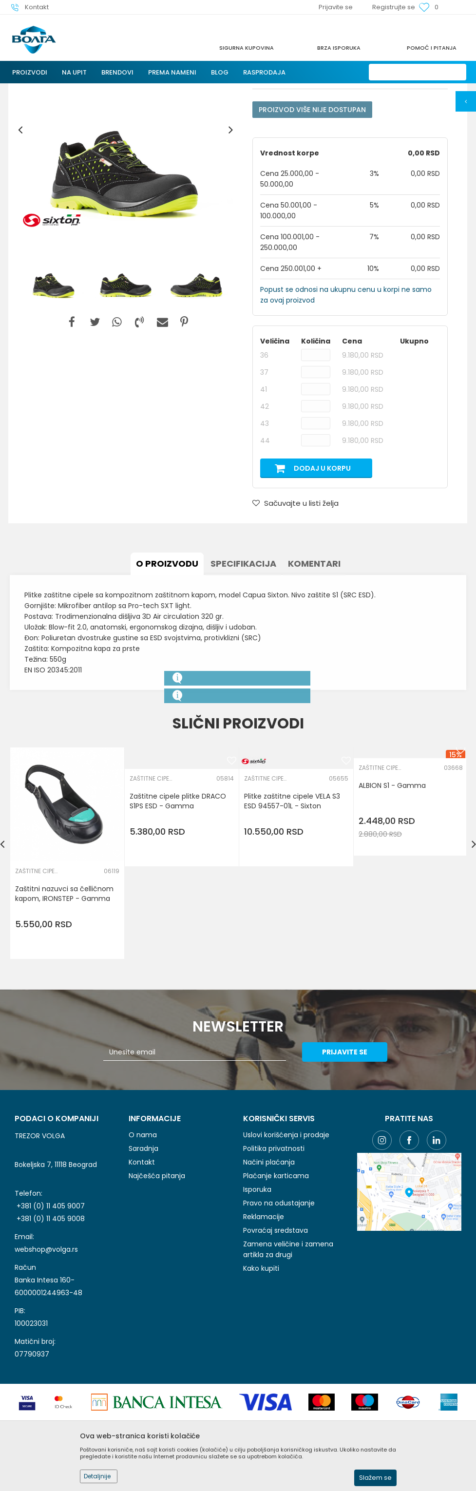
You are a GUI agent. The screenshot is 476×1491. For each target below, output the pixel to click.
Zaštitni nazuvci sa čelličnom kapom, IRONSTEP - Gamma (64, 977)
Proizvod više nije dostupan (312, 193)
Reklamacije (263, 1300)
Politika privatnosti (274, 1232)
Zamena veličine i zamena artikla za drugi (288, 1332)
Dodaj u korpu (322, 551)
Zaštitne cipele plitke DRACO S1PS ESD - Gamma (178, 884)
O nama (143, 1218)
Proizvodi (68, 89)
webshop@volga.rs (46, 1333)
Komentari (314, 647)
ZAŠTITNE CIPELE (236, 89)
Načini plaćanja (269, 1245)
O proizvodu (167, 647)
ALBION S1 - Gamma (392, 869)
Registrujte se (393, 7)
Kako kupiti (261, 1352)
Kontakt (142, 1245)
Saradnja (143, 1232)
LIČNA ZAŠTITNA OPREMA (123, 89)
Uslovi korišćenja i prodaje (286, 1218)
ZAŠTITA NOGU (186, 89)
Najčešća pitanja (157, 1259)
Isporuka (257, 1273)
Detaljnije (97, 1476)
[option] (125, 213)
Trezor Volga (28, 89)
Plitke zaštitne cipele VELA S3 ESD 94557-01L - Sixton (292, 884)
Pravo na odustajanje (279, 1286)
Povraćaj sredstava (275, 1314)
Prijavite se (345, 1135)
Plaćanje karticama (276, 1259)
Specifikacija (243, 647)
